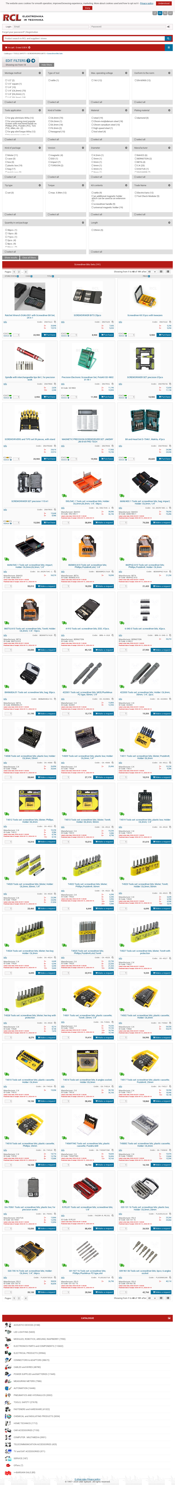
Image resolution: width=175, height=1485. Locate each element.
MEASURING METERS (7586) (23, 1381)
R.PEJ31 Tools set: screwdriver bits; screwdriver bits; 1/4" (87, 1208)
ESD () (53, 158)
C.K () (140, 165)
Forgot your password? (13, 32)
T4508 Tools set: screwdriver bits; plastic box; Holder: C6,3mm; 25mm (30, 757)
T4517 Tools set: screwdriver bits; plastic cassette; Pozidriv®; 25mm (145, 1081)
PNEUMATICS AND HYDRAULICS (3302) (28, 1395)
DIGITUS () (142, 169)
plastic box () (13, 165)
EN (160, 13)
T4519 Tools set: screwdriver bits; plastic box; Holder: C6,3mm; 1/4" (145, 821)
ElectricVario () (144, 192)
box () (9, 162)
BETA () (140, 162)
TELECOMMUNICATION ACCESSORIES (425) (31, 1444)
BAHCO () (141, 155)
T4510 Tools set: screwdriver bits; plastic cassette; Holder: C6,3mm (30, 1081)
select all (10, 102)
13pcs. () (11, 233)
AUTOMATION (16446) (20, 1388)
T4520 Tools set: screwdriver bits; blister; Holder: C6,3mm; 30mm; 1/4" (29, 885)
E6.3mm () (56, 124)
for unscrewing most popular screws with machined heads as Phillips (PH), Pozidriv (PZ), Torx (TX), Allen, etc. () (21, 124)
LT (155, 13)
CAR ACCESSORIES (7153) (22, 1430)
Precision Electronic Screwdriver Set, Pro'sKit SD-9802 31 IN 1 (87, 378)
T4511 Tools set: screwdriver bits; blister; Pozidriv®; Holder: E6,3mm (145, 757)
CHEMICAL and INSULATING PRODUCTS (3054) (32, 1416)
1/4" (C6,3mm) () (15, 90)
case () (10, 158)
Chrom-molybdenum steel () (107, 121)
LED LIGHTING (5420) (20, 1332)
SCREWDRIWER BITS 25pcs (87, 315)
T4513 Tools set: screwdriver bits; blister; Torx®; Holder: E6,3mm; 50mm (87, 821)
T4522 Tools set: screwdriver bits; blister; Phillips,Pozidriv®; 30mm (87, 885)
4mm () (97, 169)
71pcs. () (11, 237)
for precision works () (17, 135)
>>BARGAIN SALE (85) (20, 1472)
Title (50, 276)
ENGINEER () (143, 172)
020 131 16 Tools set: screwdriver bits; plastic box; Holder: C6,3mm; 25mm (145, 1208)
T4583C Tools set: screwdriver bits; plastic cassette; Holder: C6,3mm (145, 1144)
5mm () (97, 158)
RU (165, 13)
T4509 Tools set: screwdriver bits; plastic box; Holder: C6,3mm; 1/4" (87, 757)
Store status (12, 276)
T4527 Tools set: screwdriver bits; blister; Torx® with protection (145, 952)
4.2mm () (98, 155)
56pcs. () (11, 247)
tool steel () (99, 131)
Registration (32, 32)
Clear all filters (29, 257)
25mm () (97, 230)
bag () (10, 169)
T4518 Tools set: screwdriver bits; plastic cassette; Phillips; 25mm (30, 1144)
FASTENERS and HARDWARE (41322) (27, 1409)
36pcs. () (11, 230)
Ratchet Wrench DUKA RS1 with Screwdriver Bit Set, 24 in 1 (30, 316)
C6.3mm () (56, 117)
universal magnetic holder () (107, 207)
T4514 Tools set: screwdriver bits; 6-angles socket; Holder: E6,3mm (87, 1081)
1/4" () (10, 87)
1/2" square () (13, 83)
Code (29, 276)
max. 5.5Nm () (58, 192)
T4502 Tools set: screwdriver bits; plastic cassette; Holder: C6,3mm (145, 1016)
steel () (97, 117)
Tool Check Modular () (147, 196)
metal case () (13, 172)
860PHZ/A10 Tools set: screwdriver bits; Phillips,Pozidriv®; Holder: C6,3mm (145, 566)
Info (5, 322)
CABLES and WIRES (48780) (23, 1367)
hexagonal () (57, 131)
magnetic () (56, 155)
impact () (55, 162)
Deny (87, 8)
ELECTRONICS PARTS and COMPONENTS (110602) (34, 1346)
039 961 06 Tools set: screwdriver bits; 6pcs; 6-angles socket (145, 1272)
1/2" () (10, 80)
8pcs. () (10, 243)
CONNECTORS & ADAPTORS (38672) (27, 1360)
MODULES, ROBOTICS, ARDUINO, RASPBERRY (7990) (35, 1339)
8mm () (97, 172)
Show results (11, 257)
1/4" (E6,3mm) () (15, 97)
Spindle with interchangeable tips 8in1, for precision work (30, 378)
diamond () (142, 117)
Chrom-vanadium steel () (106, 124)
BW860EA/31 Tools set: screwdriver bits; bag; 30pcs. (30, 692)
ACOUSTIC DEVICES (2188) (22, 1325)
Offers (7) (14, 1465)
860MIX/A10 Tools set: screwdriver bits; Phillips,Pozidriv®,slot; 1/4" (87, 566)
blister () (11, 155)
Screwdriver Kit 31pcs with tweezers (145, 315)
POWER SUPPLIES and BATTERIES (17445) (30, 1374)
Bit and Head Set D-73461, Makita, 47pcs (145, 439)
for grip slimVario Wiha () (19, 117)
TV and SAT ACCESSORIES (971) (25, 1451)
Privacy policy (146, 3)
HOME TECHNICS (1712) (21, 1423)
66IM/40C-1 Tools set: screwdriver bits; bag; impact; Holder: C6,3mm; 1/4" (145, 502)
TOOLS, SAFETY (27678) (21, 1402)
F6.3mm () (55, 128)
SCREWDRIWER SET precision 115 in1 (29, 501)
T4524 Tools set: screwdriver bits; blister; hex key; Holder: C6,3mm (30, 952)
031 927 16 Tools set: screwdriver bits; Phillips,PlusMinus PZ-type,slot (87, 1272)
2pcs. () (10, 240)
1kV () (97, 80)
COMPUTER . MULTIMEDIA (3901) (25, 1437)
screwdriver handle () (103, 204)
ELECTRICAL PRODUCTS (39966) (25, 1353)
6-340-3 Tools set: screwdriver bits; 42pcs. (145, 629)
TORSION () (56, 165)
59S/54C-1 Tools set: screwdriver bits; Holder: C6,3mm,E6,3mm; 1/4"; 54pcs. (88, 502)
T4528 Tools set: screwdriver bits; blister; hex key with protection (30, 1016)
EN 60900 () (143, 80)
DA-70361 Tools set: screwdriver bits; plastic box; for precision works (30, 1208)
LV (170, 13)
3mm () (97, 162)
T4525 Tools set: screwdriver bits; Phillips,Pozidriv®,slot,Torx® (87, 952)
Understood (163, 3)
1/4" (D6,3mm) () (15, 94)
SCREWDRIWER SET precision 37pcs (145, 377)
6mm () (97, 165)
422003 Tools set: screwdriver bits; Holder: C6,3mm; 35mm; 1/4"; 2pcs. (145, 693)
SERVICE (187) (16, 1458)
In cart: (18, 47)
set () (9, 192)
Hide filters (47, 65)
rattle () (54, 80)
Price (146, 276)
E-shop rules (81, 1479)
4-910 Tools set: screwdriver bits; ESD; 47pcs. (88, 629)
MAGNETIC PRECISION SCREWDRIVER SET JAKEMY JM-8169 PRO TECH (87, 440)
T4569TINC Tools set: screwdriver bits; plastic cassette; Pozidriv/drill (87, 1144)
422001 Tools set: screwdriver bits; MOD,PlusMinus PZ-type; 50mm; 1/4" (87, 693)
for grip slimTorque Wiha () (20, 131)
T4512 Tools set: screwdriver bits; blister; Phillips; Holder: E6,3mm (30, 821)
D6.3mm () (55, 121)
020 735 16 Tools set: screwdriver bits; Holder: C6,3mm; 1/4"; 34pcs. (30, 1272)
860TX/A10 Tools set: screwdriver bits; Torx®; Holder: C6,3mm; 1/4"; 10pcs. (30, 630)
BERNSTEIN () (143, 158)
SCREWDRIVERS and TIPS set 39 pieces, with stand (30, 439)
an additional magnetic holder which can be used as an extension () (108, 198)
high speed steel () (102, 128)
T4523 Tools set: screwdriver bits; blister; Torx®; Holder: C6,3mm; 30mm (145, 885)
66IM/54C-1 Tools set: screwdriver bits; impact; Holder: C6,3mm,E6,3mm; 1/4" (30, 566)
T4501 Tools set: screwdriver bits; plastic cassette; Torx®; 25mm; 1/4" (87, 1016)
